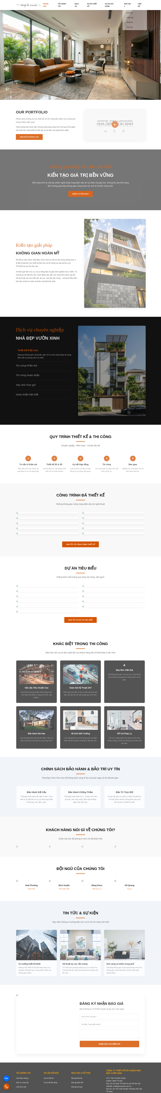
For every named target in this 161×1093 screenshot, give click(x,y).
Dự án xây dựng (117, 5)
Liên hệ (142, 5)
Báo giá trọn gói (76, 1087)
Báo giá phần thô (77, 1082)
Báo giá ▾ (131, 5)
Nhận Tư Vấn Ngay (80, 196)
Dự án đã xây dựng (50, 1082)
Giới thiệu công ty (22, 1078)
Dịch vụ (88, 5)
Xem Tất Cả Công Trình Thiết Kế (80, 544)
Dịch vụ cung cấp (22, 1082)
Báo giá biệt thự (76, 1078)
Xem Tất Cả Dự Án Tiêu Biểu (80, 620)
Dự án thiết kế (101, 5)
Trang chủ (62, 5)
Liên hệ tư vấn (21, 1087)
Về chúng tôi (75, 5)
